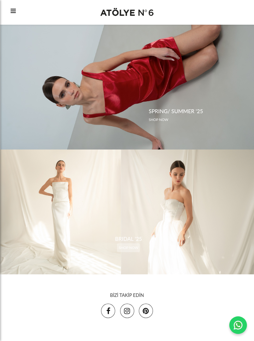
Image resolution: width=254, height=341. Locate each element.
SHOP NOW (158, 119)
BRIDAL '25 (128, 239)
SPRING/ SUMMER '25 (176, 111)
